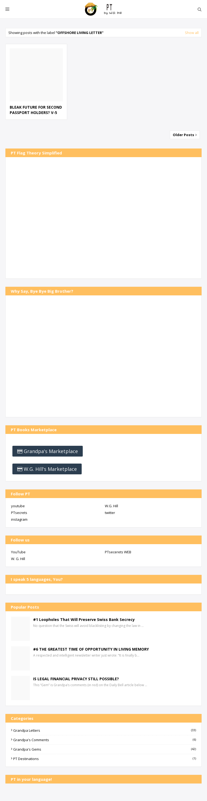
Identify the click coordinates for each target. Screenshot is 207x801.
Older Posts (184, 134)
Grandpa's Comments (104, 739)
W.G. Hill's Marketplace (50, 469)
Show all (192, 32)
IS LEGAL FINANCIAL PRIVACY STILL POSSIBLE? (76, 678)
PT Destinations (104, 758)
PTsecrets (19, 512)
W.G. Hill (111, 505)
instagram (19, 519)
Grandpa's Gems (104, 749)
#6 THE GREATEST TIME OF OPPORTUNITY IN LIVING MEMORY (91, 649)
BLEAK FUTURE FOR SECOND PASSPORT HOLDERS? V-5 (36, 110)
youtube (18, 505)
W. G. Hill (18, 558)
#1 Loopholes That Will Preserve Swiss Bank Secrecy (84, 619)
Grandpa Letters (104, 730)
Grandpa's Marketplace (51, 451)
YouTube (18, 552)
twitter (110, 512)
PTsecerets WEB (118, 552)
